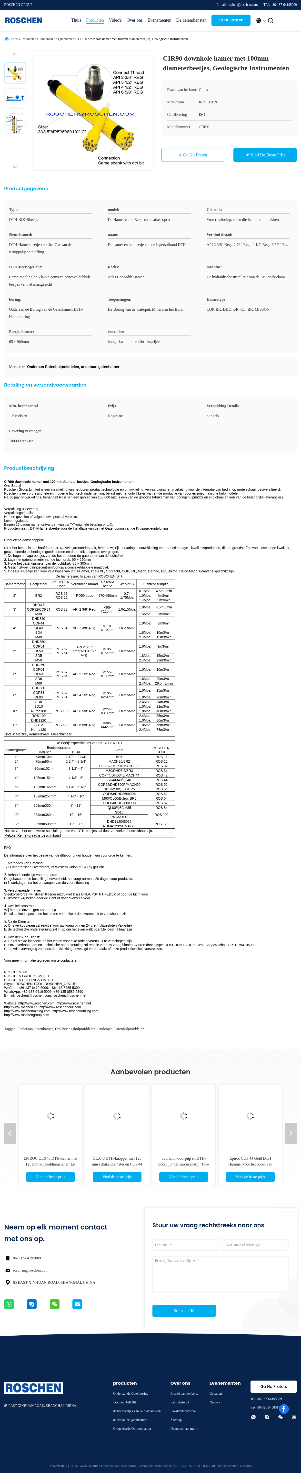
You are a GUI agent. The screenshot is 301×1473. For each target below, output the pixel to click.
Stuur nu (184, 1310)
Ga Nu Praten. (231, 20)
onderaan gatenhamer (35, 1029)
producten (29, 39)
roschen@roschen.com (31, 1270)
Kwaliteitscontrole (183, 1411)
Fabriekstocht (180, 1402)
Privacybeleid (58, 1466)
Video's (115, 20)
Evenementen (159, 20)
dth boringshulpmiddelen (75, 1029)
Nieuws (215, 1402)
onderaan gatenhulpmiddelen (120, 1029)
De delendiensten (191, 20)
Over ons (135, 20)
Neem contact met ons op (185, 1429)
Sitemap (176, 1420)
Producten (95, 20)
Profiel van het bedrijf (185, 1394)
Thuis (76, 20)
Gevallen (216, 1393)
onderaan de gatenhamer (57, 39)
